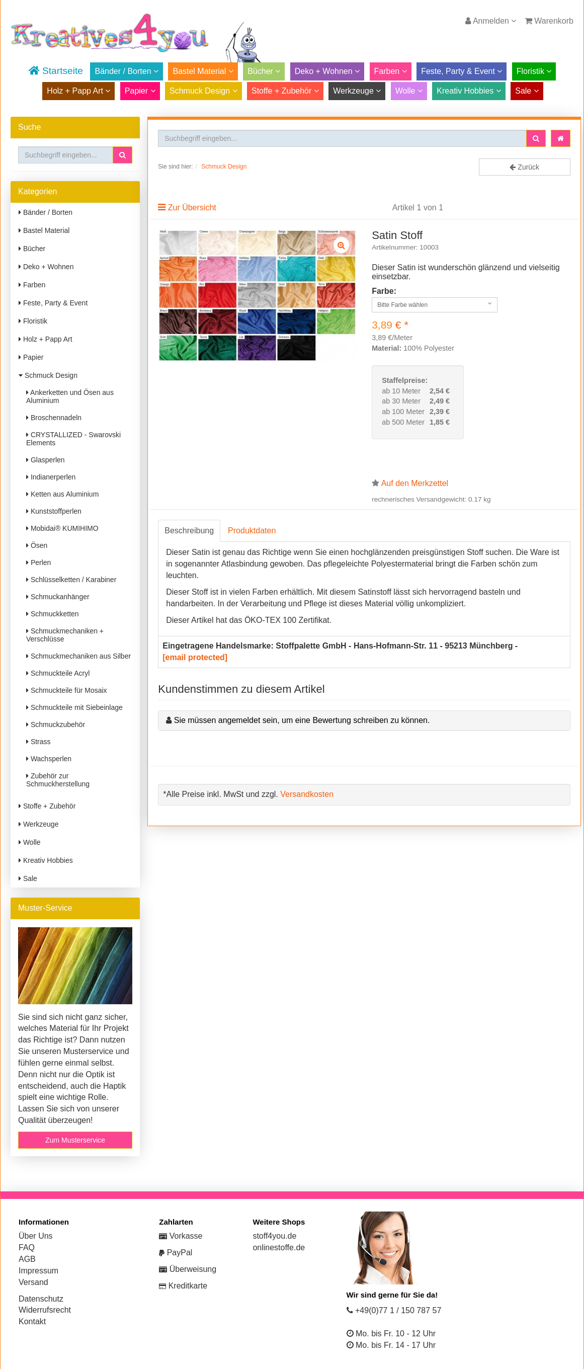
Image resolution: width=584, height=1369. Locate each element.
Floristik (534, 71)
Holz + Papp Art (78, 91)
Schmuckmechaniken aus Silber (78, 656)
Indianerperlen (50, 477)
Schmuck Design (203, 91)
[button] (122, 155)
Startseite (56, 70)
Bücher (263, 71)
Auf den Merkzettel (414, 483)
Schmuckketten (52, 614)
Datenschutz (41, 1299)
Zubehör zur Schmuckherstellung (58, 780)
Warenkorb (549, 21)
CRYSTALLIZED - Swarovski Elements (73, 439)
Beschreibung (189, 530)
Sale (526, 91)
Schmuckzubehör (55, 724)
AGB (27, 1259)
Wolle (409, 91)
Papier (140, 91)
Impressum (38, 1270)
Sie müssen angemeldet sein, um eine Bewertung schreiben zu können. (302, 720)
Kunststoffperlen (53, 511)
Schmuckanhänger (58, 597)
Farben (390, 71)
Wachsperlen (48, 759)
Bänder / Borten (126, 71)
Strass (38, 742)
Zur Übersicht (192, 207)
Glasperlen (45, 460)
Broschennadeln (53, 418)
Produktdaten (252, 530)
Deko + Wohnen (327, 71)
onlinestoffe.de (279, 1247)
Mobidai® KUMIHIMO (62, 528)
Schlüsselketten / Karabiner (71, 580)
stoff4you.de (274, 1236)
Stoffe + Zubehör (285, 91)
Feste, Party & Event (461, 71)
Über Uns (36, 1236)
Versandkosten (306, 794)
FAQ (27, 1247)
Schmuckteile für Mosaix (66, 690)
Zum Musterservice (75, 1140)
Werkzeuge (357, 91)
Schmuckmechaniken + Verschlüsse (65, 635)
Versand (33, 1282)
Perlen (38, 562)
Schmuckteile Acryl (58, 673)
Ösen (36, 545)
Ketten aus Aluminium (62, 494)
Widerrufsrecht (45, 1310)
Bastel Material (203, 71)
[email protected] (194, 657)
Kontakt (32, 1321)
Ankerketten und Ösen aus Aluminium (70, 396)
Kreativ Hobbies (468, 91)
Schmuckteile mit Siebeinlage (74, 707)
